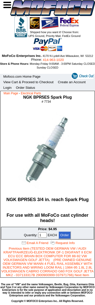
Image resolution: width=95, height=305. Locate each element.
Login (7, 88)
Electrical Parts (31, 93)
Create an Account (72, 82)
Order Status (25, 88)
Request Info (65, 243)
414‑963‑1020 (53, 60)
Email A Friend (37, 243)
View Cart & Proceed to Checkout (28, 82)
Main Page (11, 93)
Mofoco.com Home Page (22, 76)
